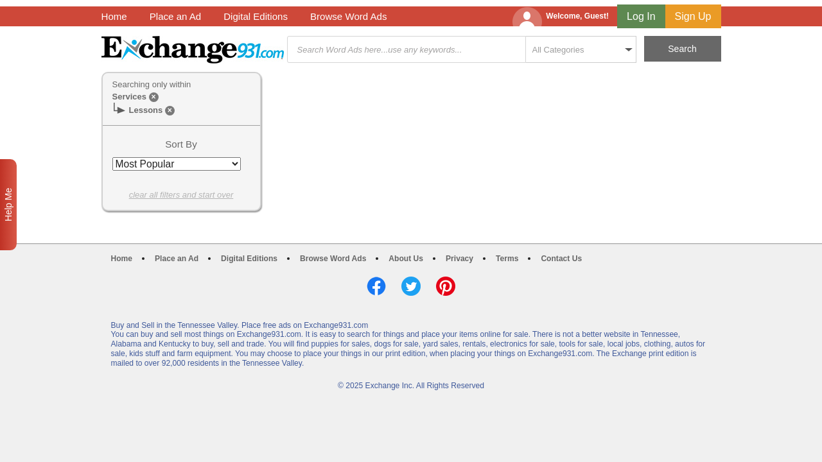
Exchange (192, 50)
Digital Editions (255, 16)
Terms (507, 258)
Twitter (411, 286)
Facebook (376, 286)
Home (114, 16)
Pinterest (445, 286)
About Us (406, 258)
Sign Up (693, 16)
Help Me (8, 204)
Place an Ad (175, 16)
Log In (641, 16)
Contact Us (561, 258)
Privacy (459, 258)
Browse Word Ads (348, 16)
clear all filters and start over (181, 195)
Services (129, 96)
